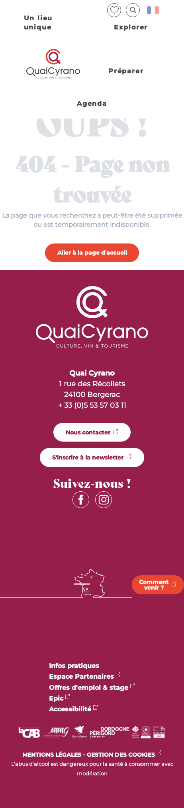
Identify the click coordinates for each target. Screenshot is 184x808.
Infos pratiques (74, 666)
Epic (56, 698)
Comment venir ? (153, 584)
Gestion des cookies (121, 754)
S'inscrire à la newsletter (87, 457)
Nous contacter (88, 432)
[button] (133, 10)
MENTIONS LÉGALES (51, 754)
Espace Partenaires (81, 676)
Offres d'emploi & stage (88, 687)
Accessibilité (70, 709)
